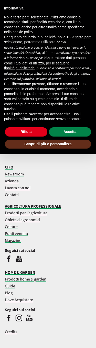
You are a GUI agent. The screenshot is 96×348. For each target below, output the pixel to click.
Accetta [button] (70, 132)
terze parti (83, 37)
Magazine (13, 240)
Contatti (12, 195)
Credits (11, 332)
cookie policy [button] (23, 32)
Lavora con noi (17, 188)
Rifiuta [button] (26, 132)
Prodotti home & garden (25, 279)
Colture (11, 227)
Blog (9, 293)
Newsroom (14, 174)
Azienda (12, 181)
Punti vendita (16, 234)
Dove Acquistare (19, 300)
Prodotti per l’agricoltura (26, 213)
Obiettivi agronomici (22, 220)
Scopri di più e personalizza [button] (47, 144)
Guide (10, 286)
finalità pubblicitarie (19, 68)
